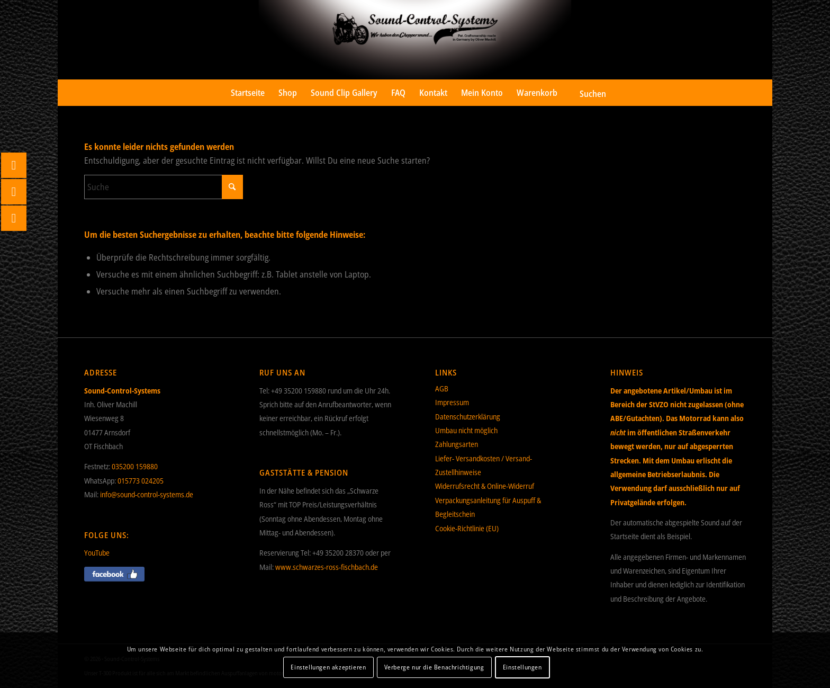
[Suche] (585, 92)
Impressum (452, 402)
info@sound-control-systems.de (146, 494)
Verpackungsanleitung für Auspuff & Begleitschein (488, 507)
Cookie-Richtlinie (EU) (467, 528)
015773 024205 (141, 481)
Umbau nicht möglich (466, 430)
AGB (441, 388)
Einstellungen (522, 667)
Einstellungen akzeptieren (328, 667)
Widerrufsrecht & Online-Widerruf (484, 486)
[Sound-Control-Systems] (414, 39)
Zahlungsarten (456, 444)
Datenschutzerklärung (467, 417)
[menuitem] (248, 92)
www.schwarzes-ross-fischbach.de (326, 567)
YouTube (97, 553)
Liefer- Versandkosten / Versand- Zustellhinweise (483, 465)
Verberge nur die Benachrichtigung (434, 667)
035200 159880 (135, 466)
